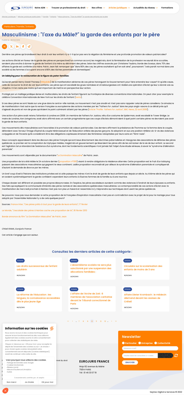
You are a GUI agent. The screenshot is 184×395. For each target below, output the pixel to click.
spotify (179, 208)
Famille (45, 17)
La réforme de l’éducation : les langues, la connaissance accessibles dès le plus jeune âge (38, 298)
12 (100, 322)
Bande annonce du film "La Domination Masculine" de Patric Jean (34, 216)
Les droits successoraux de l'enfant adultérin (37, 268)
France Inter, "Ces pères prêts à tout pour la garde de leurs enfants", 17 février (50, 204)
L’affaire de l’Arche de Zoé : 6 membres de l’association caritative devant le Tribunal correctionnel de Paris (91, 299)
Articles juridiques (118, 7)
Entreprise (147, 343)
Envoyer (130, 362)
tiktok (179, 213)
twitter (179, 187)
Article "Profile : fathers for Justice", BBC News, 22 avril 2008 (118, 109)
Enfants (53, 17)
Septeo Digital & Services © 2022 (166, 392)
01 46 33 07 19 (90, 373)
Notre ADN (40, 7)
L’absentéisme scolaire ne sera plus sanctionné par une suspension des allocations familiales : (90, 269)
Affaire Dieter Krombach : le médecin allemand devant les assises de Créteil (145, 298)
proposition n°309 (68, 161)
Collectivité (163, 343)
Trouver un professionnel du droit (68, 7)
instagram (179, 203)
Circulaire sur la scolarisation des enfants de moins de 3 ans (143, 268)
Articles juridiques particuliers (29, 17)
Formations (167, 7)
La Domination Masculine (69, 155)
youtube (179, 197)
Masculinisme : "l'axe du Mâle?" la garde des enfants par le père (83, 17)
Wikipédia (45, 82)
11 (96, 322)
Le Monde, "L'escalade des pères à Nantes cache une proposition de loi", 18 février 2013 (45, 210)
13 (105, 322)
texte (78, 97)
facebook (179, 182)
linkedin (179, 192)
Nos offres (97, 7)
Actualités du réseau (144, 7)
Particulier (131, 343)
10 (92, 322)
